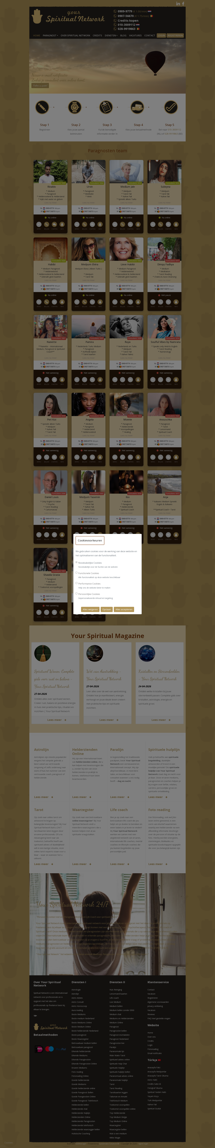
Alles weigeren (90, 609)
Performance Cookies (89, 583)
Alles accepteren (124, 609)
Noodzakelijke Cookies (90, 562)
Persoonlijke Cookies (89, 594)
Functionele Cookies (88, 573)
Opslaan (106, 609)
